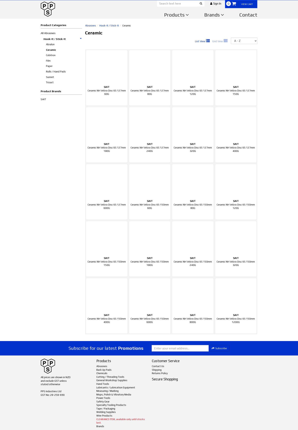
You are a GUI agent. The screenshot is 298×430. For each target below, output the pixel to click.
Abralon (50, 44)
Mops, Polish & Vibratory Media (113, 394)
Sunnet (50, 77)
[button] (215, 3)
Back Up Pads (104, 369)
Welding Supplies (106, 412)
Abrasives (90, 25)
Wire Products (104, 415)
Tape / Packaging (105, 408)
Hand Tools (102, 383)
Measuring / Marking (107, 391)
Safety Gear (102, 401)
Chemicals (101, 373)
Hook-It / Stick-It (63, 38)
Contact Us (158, 366)
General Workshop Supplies (111, 380)
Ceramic (51, 49)
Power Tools (103, 398)
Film (48, 60)
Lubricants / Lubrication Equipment (115, 387)
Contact (248, 15)
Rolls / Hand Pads (56, 71)
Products (176, 15)
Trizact (50, 82)
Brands (214, 15)
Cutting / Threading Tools (110, 376)
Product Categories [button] (53, 25)
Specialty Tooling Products (111, 405)
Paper (49, 66)
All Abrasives (48, 33)
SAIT (43, 99)
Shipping (157, 369)
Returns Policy (160, 373)
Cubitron (50, 55)
